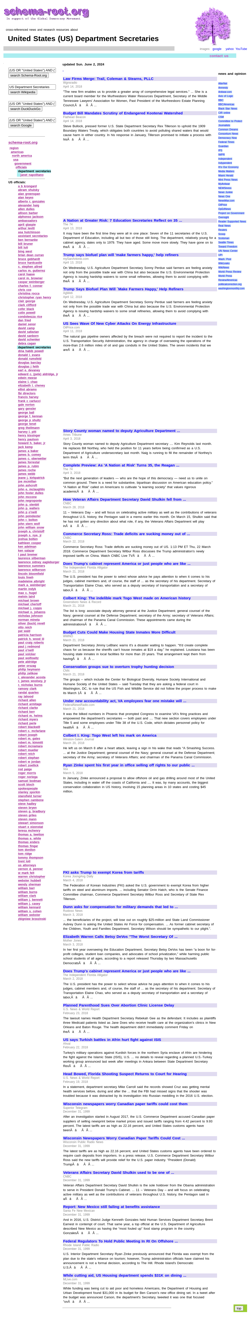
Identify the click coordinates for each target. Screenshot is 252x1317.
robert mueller (28, 750)
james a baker (28, 451)
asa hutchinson (29, 232)
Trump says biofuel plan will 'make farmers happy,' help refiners (121, 255)
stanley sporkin (29, 792)
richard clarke (28, 708)
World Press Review (229, 271)
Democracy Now (227, 138)
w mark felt (26, 873)
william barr (26, 888)
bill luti (23, 247)
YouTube (241, 49)
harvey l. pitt (27, 432)
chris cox (24, 290)
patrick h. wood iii (31, 639)
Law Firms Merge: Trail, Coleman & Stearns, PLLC (108, 79)
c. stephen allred (30, 266)
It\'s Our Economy (228, 167)
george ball (26, 412)
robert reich (26, 754)
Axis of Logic (225, 96)
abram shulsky (28, 190)
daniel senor (27, 324)
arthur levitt (26, 228)
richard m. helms (30, 715)
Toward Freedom (227, 246)
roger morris (27, 773)
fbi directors (26, 393)
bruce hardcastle (30, 262)
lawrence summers (31, 566)
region (14, 148)
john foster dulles (30, 493)
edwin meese (27, 378)
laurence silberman (31, 558)
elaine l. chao (27, 382)
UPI (220, 255)
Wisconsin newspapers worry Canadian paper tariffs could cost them (125, 1104)
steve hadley (27, 804)
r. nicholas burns (30, 685)
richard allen (27, 700)
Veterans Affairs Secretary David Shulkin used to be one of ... (118, 1173)
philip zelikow (28, 673)
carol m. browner (30, 278)
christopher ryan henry (34, 297)
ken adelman (27, 546)
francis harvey (28, 397)
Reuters (222, 230)
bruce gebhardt (29, 259)
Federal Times (226, 142)
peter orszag (27, 665)
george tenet (27, 424)
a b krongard (27, 186)
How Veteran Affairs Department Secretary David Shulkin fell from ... (124, 499)
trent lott (24, 861)
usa (15, 159)
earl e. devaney (29, 370)
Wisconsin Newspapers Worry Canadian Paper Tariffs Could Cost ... (124, 1138)
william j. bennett (30, 899)
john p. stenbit (28, 504)
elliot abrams (27, 389)
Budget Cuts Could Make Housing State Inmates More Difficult (119, 632)
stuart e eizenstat (30, 827)
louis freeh (25, 577)
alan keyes (25, 197)
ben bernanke (28, 240)
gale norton (26, 404)
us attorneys (27, 865)
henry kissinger (29, 435)
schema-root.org (22, 142)
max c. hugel (27, 593)
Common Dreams (228, 129)
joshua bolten (28, 539)
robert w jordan (29, 761)
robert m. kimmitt (30, 742)
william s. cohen (29, 911)
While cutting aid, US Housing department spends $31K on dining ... (124, 1275)
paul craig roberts (31, 642)
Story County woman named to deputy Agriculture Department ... (121, 431)
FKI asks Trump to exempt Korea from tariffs (103, 872)
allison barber (28, 213)
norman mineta (29, 619)
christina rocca (28, 293)
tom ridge (25, 853)
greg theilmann (29, 428)
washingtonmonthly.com (231, 288)
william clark (27, 896)
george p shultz (29, 420)
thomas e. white (29, 838)
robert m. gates (29, 738)
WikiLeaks (224, 263)
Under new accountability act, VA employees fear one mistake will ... (124, 701)
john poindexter (29, 516)
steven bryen (27, 807)
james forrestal (28, 462)
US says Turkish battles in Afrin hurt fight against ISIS (112, 1040)
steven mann (27, 819)
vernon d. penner (30, 869)
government (23, 163)
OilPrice (222, 204)
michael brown (28, 600)
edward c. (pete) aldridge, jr (38, 374)
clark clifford (27, 305)
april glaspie (27, 224)
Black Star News (227, 108)
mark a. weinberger (32, 585)
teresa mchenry (29, 830)
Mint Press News (227, 179)
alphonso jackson (30, 216)
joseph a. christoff (31, 531)
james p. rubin (28, 466)
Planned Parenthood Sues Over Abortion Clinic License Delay (118, 1005)
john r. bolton (27, 520)
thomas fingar (28, 846)
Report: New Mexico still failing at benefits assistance (111, 1207)
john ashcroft (27, 485)
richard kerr (26, 711)
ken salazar (26, 550)
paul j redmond (29, 646)
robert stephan (28, 757)
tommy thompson (30, 857)
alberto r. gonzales (31, 201)
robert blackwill (29, 727)
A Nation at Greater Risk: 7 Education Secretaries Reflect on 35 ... (122, 220)
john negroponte (30, 500)
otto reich (25, 627)
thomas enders (28, 842)
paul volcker (27, 654)
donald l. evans (29, 355)
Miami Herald (225, 175)
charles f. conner (30, 286)
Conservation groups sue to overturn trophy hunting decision (118, 667)
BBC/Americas (226, 104)
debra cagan (27, 343)
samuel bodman (29, 781)
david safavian (28, 332)
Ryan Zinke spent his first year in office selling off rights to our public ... (129, 765)
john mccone (27, 497)
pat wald (24, 631)
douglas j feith (28, 366)
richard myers (28, 719)
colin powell (26, 312)
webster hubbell (29, 880)
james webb (26, 474)
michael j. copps (30, 608)
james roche (27, 470)
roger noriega (27, 777)
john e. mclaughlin (31, 489)
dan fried (24, 320)
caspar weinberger (31, 282)
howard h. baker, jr (31, 443)
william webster (29, 915)
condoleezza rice (30, 316)
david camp (26, 328)
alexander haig (28, 205)
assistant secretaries (32, 236)
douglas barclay (29, 362)
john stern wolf (29, 524)
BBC (220, 100)
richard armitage (30, 704)
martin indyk (27, 589)
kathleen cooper (29, 543)
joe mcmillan (27, 481)
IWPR (221, 154)
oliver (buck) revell (31, 623)
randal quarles (28, 692)
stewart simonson (31, 823)
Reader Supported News (232, 221)
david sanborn (28, 336)
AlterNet (222, 83)
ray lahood (25, 696)
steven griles (27, 815)
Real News (224, 225)
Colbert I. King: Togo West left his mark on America (110, 735)
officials (21, 167)
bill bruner (25, 244)
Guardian (223, 146)
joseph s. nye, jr (30, 535)
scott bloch (26, 784)
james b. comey (29, 454)
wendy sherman (29, 884)
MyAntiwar (224, 184)
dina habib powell (31, 351)
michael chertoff (29, 604)
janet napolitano (32, 175)
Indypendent (225, 163)
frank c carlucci (29, 401)
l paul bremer (27, 554)
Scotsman (223, 238)
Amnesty (223, 87)
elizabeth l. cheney (31, 385)
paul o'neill (26, 650)
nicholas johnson (30, 616)
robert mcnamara (30, 746)
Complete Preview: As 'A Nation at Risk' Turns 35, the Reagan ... (121, 465)
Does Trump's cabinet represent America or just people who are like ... (126, 564)
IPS (220, 150)
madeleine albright (31, 581)
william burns (27, 892)
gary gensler (27, 408)
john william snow (31, 527)
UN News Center (227, 250)
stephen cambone (31, 800)
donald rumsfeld (29, 358)
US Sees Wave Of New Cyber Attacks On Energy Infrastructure (119, 323)
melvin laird (26, 596)
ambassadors (27, 220)
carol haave (26, 274)
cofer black (26, 309)
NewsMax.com (226, 200)
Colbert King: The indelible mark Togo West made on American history (127, 598)
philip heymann (29, 669)
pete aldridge (27, 662)
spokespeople (28, 788)
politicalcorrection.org (230, 284)
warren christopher (31, 876)
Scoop (221, 234)
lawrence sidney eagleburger (38, 562)
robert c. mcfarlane (31, 731)
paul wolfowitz (28, 658)
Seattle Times (226, 242)
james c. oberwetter (32, 458)
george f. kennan (30, 416)
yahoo (230, 49)
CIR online (224, 112)
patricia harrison (30, 635)
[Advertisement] (104, 177)
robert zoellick (28, 765)
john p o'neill (27, 512)
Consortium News (228, 133)
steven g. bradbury (31, 811)
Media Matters (226, 171)
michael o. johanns (31, 612)
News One (224, 196)
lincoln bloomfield (31, 573)
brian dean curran (31, 255)
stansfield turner (30, 796)
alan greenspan (29, 194)
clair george (26, 301)
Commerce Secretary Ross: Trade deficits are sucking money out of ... (126, 534)
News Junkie (225, 192)
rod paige (25, 769)
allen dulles (26, 209)
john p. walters (28, 508)
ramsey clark (27, 688)
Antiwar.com (225, 92)
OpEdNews (224, 209)
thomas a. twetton (31, 834)
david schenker (29, 339)
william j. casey (29, 903)
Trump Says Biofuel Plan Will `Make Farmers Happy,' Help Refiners (123, 289)
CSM (221, 117)
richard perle (27, 723)
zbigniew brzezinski (32, 919)
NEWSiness (224, 188)
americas (17, 152)
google (217, 49)
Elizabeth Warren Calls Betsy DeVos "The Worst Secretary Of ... (120, 937)
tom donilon (26, 850)
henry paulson (28, 439)
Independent (225, 158)
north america (22, 155)
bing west (25, 251)
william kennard (29, 907)
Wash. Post (224, 259)
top (239, 1308)
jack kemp (25, 447)
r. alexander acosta (31, 677)
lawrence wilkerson (32, 570)
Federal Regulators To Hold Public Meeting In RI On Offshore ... (120, 1241)
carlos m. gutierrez (31, 270)
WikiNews (223, 267)
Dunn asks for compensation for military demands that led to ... (120, 907)
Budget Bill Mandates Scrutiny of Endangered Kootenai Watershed (123, 113)
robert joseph (27, 735)
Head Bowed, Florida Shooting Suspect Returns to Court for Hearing (125, 1074)
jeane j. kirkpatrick (31, 478)
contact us (219, 56)
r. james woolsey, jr (32, 681)
